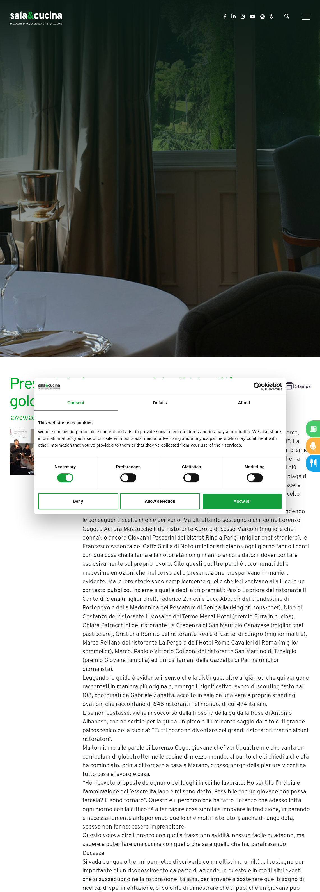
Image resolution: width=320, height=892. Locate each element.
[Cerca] (286, 17)
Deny (78, 501)
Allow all (242, 501)
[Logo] (36, 17)
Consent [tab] (75, 402)
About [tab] (244, 402)
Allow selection (160, 501)
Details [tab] (160, 402)
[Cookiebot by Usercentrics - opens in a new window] (257, 386)
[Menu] (305, 17)
